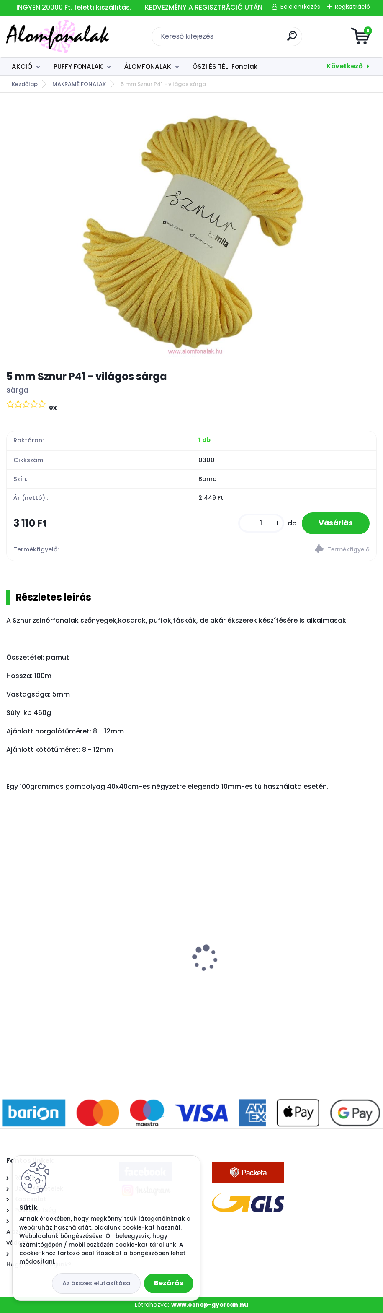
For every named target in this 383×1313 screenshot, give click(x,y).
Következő (344, 66)
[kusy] (261, 523)
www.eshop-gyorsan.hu (209, 1304)
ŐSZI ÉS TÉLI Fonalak (225, 66)
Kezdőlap (25, 84)
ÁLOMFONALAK (147, 66)
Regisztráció (352, 7)
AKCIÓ (22, 66)
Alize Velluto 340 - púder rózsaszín (257, 970)
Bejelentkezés (300, 7)
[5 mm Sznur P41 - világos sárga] (191, 231)
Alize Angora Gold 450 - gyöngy (64, 970)
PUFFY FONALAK (78, 66)
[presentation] (12, 944)
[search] (292, 39)
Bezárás (168, 1283)
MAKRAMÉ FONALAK (79, 84)
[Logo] (57, 36)
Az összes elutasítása (96, 1283)
